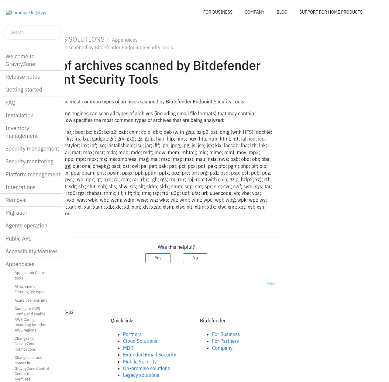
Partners (183, 334)
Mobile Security (190, 362)
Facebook (94, 334)
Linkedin (93, 341)
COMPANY (254, 12)
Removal (16, 199)
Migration (17, 212)
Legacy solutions (192, 375)
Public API (18, 238)
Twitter (92, 348)
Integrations (20, 187)
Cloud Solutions (191, 341)
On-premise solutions (197, 368)
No (246, 258)
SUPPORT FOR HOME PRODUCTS (331, 12)
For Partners (276, 341)
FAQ (10, 102)
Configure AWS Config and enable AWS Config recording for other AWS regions (30, 319)
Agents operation (26, 225)
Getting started (23, 89)
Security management (32, 148)
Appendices (19, 264)
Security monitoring (29, 161)
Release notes (22, 76)
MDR (179, 348)
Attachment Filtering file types (30, 289)
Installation (19, 115)
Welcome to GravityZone (20, 60)
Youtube (93, 355)
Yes (208, 258)
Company (273, 348)
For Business (277, 334)
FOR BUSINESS (217, 12)
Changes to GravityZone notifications (25, 343)
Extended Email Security (200, 355)
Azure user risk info (31, 300)
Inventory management (21, 132)
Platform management (32, 174)
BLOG (282, 12)
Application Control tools (31, 275)
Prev (81, 283)
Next (321, 283)
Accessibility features (31, 251)
